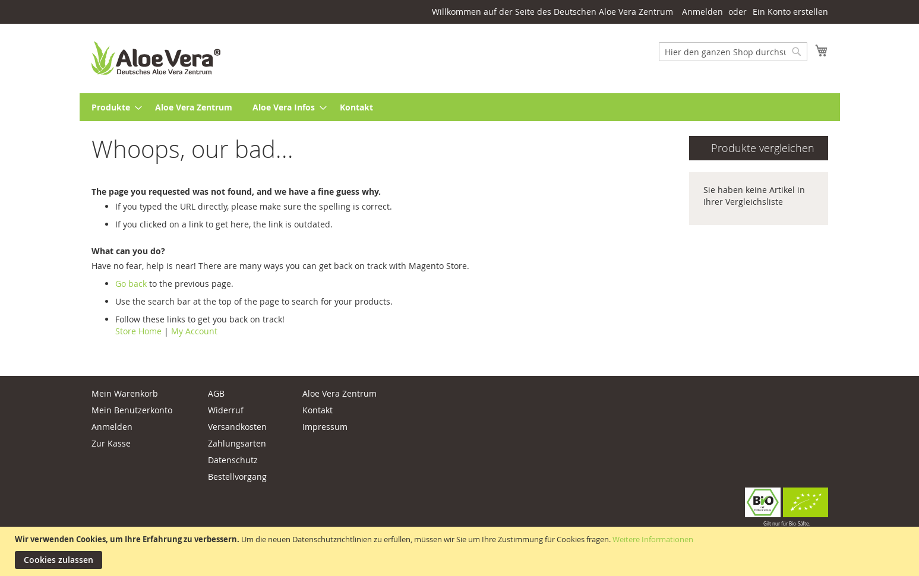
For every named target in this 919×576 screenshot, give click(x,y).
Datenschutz (233, 460)
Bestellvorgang (237, 476)
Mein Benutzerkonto (131, 410)
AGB (216, 393)
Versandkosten (237, 426)
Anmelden (702, 11)
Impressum (325, 426)
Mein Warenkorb (124, 393)
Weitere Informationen (652, 539)
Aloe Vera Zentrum (339, 393)
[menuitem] (113, 107)
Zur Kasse (111, 443)
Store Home (138, 331)
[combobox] (733, 51)
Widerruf (226, 410)
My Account (194, 331)
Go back (131, 283)
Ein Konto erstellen (790, 11)
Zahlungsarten (237, 443)
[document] (461, 551)
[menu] (460, 107)
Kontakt (317, 410)
